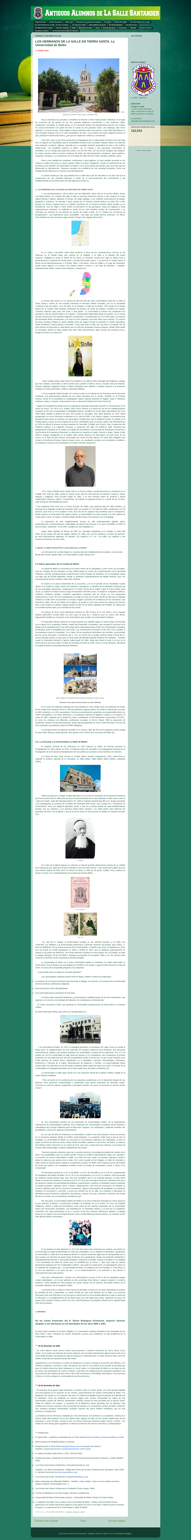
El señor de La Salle (79, 25)
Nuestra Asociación (55, 22)
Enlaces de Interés (145, 28)
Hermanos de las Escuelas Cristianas (88, 22)
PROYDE (133, 28)
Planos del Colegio (120, 22)
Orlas (74, 28)
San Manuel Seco (131, 25)
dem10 (105, 1534)
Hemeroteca (123, 28)
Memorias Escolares (85, 28)
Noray (98, 28)
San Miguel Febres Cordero (44, 28)
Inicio (83, 1520)
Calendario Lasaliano (42, 30)
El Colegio (107, 22)
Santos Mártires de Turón (97, 25)
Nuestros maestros (62, 28)
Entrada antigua (116, 1520)
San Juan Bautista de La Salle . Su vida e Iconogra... (52, 25)
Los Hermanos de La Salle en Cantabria (65, 30)
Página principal (40, 22)
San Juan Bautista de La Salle (140, 22)
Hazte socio (69, 22)
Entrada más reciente (46, 1520)
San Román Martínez (116, 25)
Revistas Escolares (109, 28)
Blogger (128, 1534)
